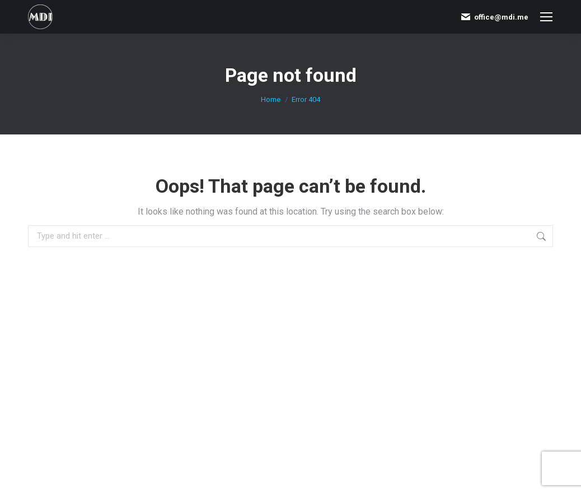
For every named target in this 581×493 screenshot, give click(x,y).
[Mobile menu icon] (546, 17)
